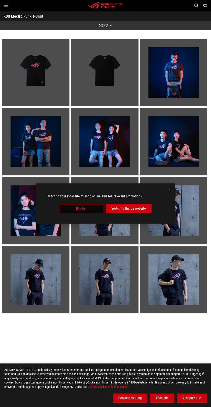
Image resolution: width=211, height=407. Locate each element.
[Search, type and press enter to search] (196, 5)
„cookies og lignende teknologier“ (109, 386)
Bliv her (81, 208)
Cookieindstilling (130, 398)
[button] (6, 5)
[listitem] (36, 73)
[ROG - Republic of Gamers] (105, 5)
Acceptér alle (192, 398)
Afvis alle (162, 398)
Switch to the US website (128, 208)
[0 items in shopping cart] (205, 5)
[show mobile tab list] (105, 25)
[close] (168, 189)
